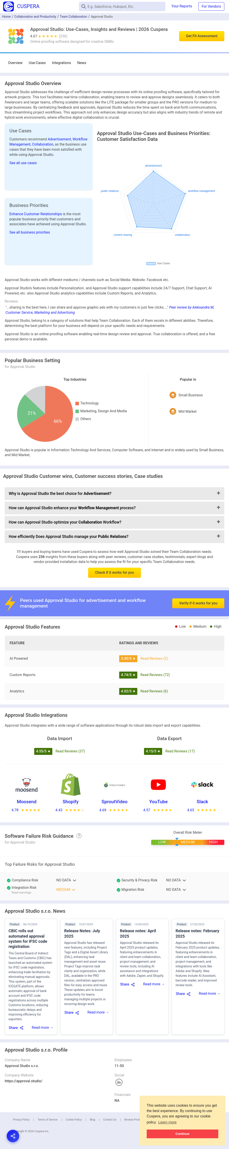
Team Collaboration (73, 16)
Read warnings (21, 892)
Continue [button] (182, 1134)
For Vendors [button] (211, 6)
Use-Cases (37, 63)
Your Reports (182, 6)
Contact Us (110, 1119)
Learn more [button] (167, 1122)
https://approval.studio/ (23, 1081)
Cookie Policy (74, 1119)
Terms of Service (48, 1119)
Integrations (61, 63)
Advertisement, (60, 139)
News (81, 63)
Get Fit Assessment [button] (201, 36)
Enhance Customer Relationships (36, 214)
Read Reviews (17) (180, 751)
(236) (63, 36)
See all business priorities (29, 232)
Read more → (42, 1027)
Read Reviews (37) (70, 751)
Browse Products (134, 1119)
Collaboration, (43, 144)
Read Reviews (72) (155, 675)
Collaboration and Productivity (35, 16)
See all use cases (23, 163)
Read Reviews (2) (154, 658)
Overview (15, 63)
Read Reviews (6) (154, 691)
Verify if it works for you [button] (198, 584)
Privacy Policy (21, 1119)
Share (13, 1028)
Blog (92, 1119)
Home (6, 16)
